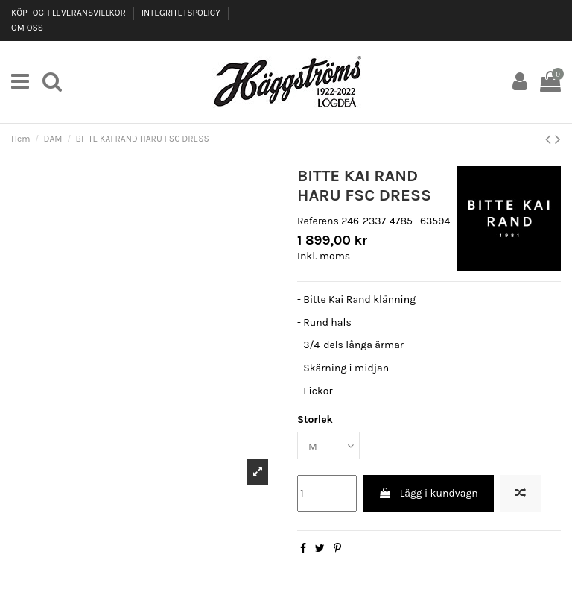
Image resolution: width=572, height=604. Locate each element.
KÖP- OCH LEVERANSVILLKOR (69, 12)
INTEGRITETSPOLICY (182, 12)
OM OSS (27, 27)
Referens (318, 221)
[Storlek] (328, 445)
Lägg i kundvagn (427, 493)
